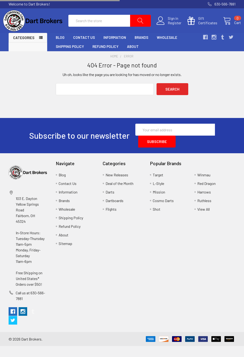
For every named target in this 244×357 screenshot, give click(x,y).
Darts (110, 203)
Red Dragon (206, 194)
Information (114, 48)
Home (114, 67)
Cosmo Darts (163, 211)
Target (158, 186)
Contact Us (84, 48)
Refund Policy (105, 57)
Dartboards (114, 211)
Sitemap (65, 254)
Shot (156, 220)
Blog (60, 48)
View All (203, 220)
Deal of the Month (119, 194)
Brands (141, 48)
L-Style (158, 194)
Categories (23, 48)
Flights (111, 220)
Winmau (203, 186)
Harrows (204, 203)
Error (128, 67)
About (133, 57)
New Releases (117, 186)
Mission (159, 203)
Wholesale (167, 48)
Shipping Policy (70, 57)
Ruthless (204, 211)
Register (169, 28)
